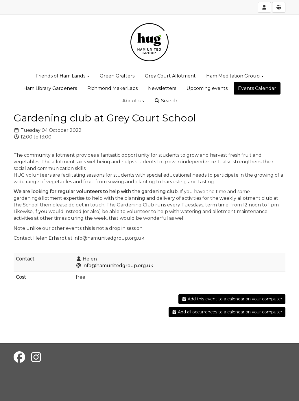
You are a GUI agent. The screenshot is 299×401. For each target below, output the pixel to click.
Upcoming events (207, 88)
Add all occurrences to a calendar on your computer (227, 312)
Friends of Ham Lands (62, 76)
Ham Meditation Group (235, 76)
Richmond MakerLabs (112, 88)
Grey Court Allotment (170, 76)
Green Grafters (117, 76)
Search (165, 101)
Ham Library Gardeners (50, 88)
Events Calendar (257, 88)
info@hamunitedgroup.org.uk (118, 265)
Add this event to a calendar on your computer (232, 299)
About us (133, 101)
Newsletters (162, 88)
